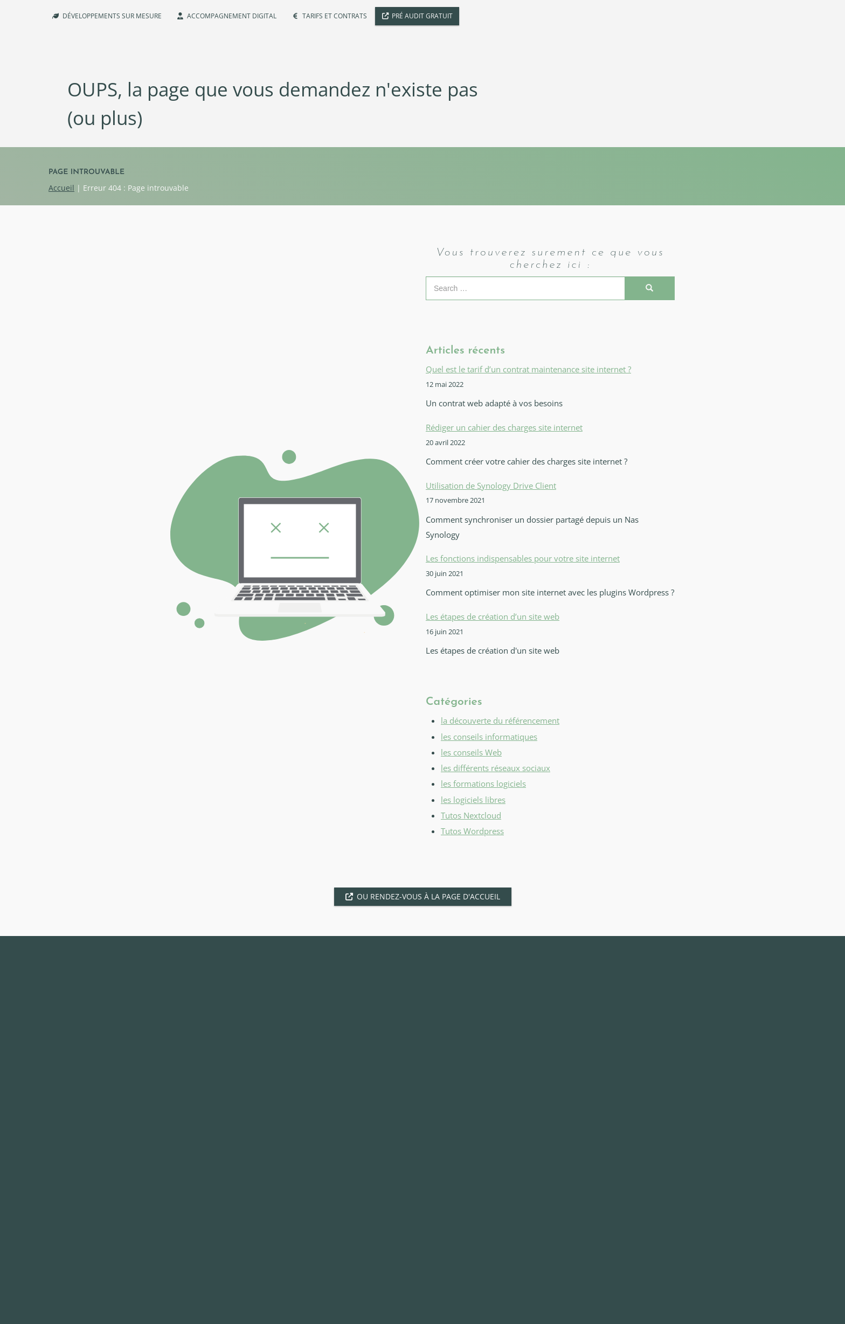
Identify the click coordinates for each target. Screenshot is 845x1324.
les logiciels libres (473, 800)
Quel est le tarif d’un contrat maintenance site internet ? (528, 369)
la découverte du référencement (500, 720)
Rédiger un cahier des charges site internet (504, 427)
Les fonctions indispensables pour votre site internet (523, 558)
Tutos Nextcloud (471, 815)
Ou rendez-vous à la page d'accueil (428, 896)
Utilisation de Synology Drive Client (491, 485)
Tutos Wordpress (472, 831)
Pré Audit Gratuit (422, 15)
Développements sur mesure (112, 15)
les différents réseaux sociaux (495, 768)
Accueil (61, 188)
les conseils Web (471, 752)
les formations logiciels (483, 783)
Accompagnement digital (231, 15)
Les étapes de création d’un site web (492, 616)
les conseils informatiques (489, 737)
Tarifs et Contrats (334, 15)
